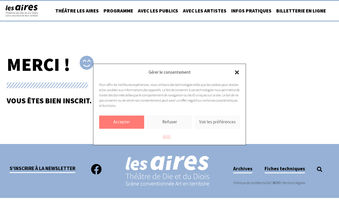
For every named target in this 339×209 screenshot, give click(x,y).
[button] (237, 72)
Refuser (169, 122)
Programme (118, 11)
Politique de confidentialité (252, 183)
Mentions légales (293, 183)
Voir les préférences (217, 122)
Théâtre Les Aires (77, 11)
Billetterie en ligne (301, 11)
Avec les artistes (204, 11)
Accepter (121, 122)
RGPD (166, 136)
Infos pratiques (251, 11)
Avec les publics (158, 11)
